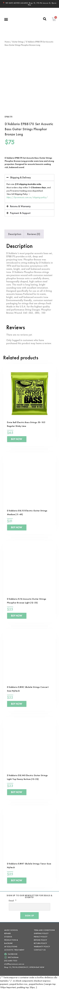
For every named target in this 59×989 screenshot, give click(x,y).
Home (7, 41)
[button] (6, 19)
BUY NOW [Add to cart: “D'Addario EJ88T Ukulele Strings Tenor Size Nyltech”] (16, 880)
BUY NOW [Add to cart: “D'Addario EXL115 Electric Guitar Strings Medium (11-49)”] (16, 527)
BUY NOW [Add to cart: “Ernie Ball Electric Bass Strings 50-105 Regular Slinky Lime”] (16, 439)
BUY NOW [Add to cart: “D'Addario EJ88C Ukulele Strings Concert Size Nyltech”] (16, 703)
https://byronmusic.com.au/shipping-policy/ (27, 197)
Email (12, 900)
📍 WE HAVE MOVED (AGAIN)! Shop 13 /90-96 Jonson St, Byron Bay (29, 4)
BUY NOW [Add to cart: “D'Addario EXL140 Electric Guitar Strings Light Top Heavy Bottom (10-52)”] (16, 792)
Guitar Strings (18, 41)
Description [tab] (14, 234)
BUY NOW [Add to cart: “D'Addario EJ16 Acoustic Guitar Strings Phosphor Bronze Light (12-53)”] (16, 615)
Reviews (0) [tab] (33, 234)
